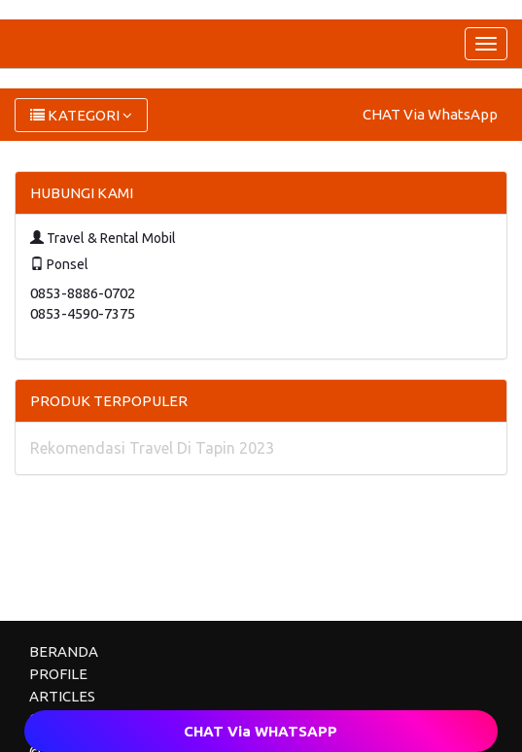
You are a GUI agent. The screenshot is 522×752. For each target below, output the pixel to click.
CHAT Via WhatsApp (430, 114)
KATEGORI (81, 115)
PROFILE (58, 674)
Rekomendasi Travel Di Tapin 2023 (152, 448)
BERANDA (63, 651)
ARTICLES (62, 696)
